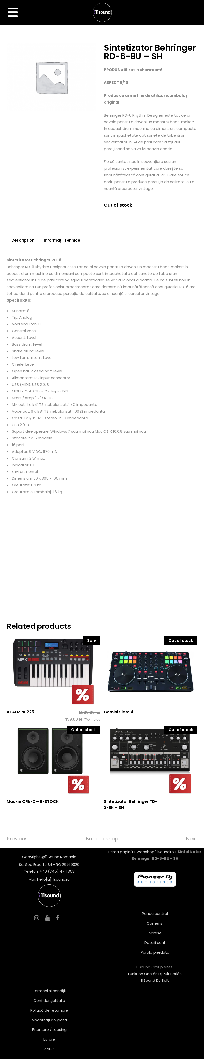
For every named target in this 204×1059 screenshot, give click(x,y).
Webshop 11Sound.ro (155, 851)
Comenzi (155, 923)
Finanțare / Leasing (49, 1029)
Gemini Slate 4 (118, 712)
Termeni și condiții (49, 990)
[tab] (23, 240)
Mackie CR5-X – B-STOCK (33, 801)
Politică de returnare (49, 1010)
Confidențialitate (49, 1000)
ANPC (49, 1049)
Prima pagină (120, 851)
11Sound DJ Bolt (155, 980)
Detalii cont (155, 942)
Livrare (49, 1039)
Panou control (155, 913)
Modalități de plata (49, 1019)
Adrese (155, 933)
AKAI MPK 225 (20, 712)
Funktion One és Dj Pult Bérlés (155, 973)
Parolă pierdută (155, 952)
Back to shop (102, 838)
